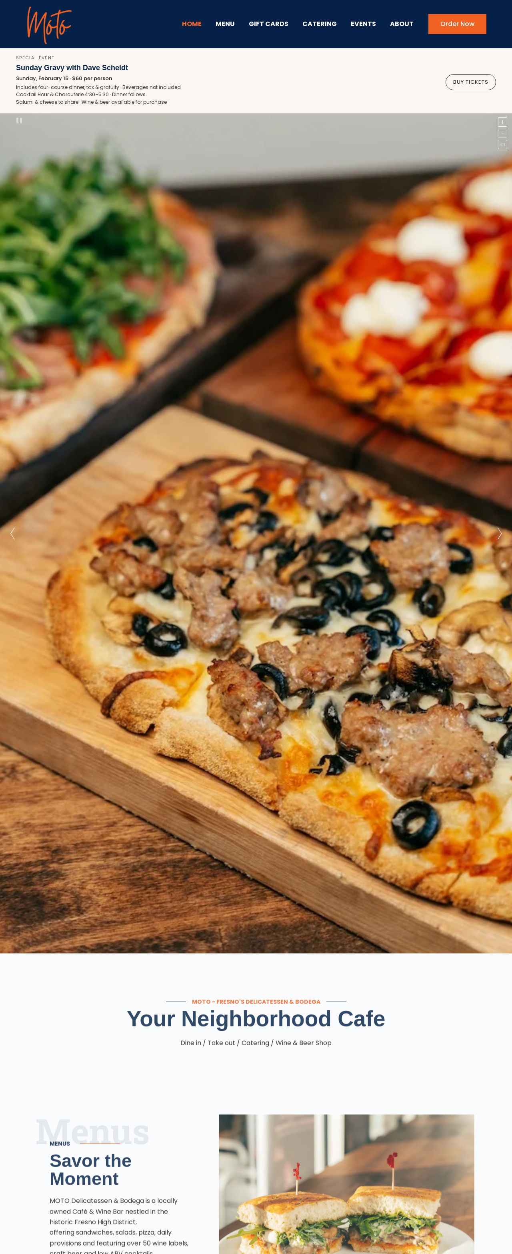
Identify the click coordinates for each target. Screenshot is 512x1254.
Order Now (457, 23)
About (402, 23)
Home (192, 23)
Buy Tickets (470, 81)
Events (363, 23)
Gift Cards (268, 23)
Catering (319, 23)
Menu (225, 23)
